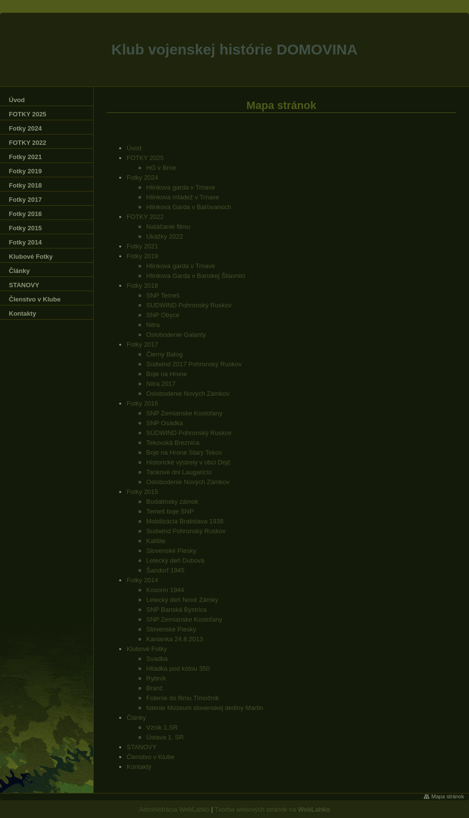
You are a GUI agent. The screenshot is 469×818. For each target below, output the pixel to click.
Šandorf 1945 (165, 570)
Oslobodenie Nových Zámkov (188, 393)
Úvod (134, 148)
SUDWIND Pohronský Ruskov (189, 305)
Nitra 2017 (161, 383)
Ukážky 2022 (164, 236)
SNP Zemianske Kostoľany (184, 413)
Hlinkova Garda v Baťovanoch (188, 207)
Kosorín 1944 (165, 590)
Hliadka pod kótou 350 (177, 668)
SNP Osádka (164, 423)
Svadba (157, 658)
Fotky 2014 (142, 580)
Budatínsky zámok (172, 501)
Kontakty (139, 766)
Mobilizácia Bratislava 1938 (185, 521)
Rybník (156, 678)
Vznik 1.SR (162, 727)
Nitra (152, 324)
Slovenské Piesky (171, 550)
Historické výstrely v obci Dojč (188, 462)
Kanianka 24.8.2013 (174, 639)
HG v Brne (161, 167)
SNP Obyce (163, 315)
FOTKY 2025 (145, 158)
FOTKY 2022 (145, 216)
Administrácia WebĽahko (174, 809)
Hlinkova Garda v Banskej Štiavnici (195, 275)
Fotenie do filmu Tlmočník (182, 698)
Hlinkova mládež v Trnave (182, 197)
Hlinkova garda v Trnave (180, 187)
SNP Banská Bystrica (176, 609)
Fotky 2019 (142, 256)
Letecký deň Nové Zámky (182, 599)
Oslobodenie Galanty (176, 334)
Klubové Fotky (147, 649)
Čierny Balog (164, 354)
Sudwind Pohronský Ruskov (186, 531)
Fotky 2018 (142, 285)
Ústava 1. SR (165, 737)
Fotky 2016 (142, 403)
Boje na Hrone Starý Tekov (184, 452)
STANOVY (141, 747)
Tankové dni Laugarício (179, 472)
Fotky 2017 (142, 344)
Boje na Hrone (166, 374)
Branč (154, 688)
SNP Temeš (163, 295)
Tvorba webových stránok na (272, 809)
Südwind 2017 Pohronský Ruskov (193, 364)
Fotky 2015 (142, 491)
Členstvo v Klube (151, 757)
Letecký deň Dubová (175, 560)
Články (136, 717)
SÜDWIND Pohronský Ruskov (189, 432)
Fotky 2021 (142, 246)
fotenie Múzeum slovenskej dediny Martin (204, 707)
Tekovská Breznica (172, 442)
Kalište (155, 541)
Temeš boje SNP (170, 511)
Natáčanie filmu (168, 226)
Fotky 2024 (142, 177)
